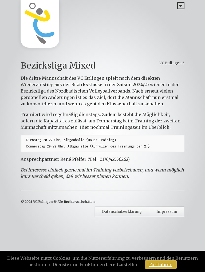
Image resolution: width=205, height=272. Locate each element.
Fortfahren (160, 264)
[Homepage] (40, 24)
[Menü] (180, 5)
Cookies (61, 258)
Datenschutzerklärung (122, 211)
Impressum (166, 211)
